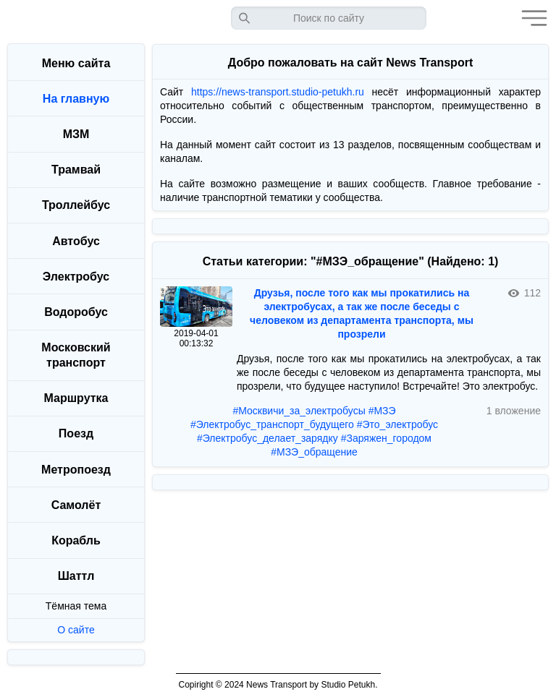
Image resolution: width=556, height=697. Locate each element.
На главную (76, 99)
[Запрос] (328, 18)
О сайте (75, 630)
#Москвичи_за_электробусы (298, 410)
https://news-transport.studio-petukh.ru (277, 92)
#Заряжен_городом (386, 438)
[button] (530, 18)
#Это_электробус (397, 424)
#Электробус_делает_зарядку (267, 438)
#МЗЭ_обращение (314, 452)
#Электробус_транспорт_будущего (272, 424)
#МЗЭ (382, 410)
